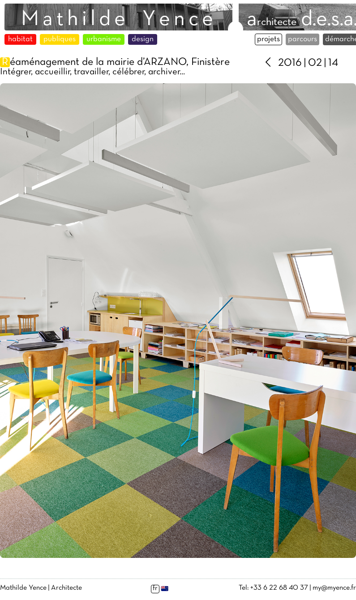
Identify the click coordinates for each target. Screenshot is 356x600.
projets (268, 39)
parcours (302, 39)
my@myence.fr (334, 588)
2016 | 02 (300, 63)
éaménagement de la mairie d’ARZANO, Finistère (115, 62)
